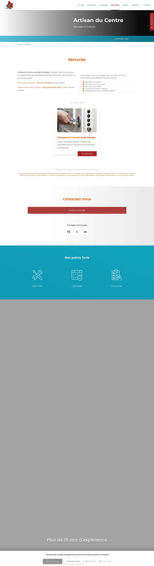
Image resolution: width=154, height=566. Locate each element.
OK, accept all (52, 561)
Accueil (81, 5)
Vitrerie (125, 5)
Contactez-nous (121, 39)
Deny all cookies (73, 561)
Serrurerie (115, 5)
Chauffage (103, 5)
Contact (147, 5)
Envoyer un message (77, 218)
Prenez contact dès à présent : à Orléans (44, 89)
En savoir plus (86, 159)
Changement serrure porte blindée (73, 142)
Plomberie (91, 5)
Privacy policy (105, 561)
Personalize (90, 561)
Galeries (135, 5)
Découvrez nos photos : (36, 84)
